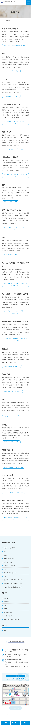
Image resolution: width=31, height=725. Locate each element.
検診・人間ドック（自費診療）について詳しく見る (15, 519)
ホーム (3, 20)
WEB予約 (15, 723)
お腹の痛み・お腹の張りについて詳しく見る (15, 175)
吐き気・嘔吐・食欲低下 (10, 558)
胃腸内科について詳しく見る (11, 366)
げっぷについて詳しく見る (11, 96)
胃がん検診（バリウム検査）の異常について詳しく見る (15, 312)
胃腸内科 (6, 598)
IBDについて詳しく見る (10, 416)
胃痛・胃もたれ (8, 562)
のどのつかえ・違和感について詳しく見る (15, 45)
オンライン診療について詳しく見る (13, 492)
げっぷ (5, 555)
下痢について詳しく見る (10, 201)
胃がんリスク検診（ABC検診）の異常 (13, 580)
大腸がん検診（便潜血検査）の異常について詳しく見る (15, 340)
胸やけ (5, 551)
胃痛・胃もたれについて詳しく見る (13, 149)
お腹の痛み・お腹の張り (10, 565)
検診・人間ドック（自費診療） (12, 619)
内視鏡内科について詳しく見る (12, 391)
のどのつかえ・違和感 (9, 548)
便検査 (5, 608)
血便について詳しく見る (10, 254)
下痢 (5, 569)
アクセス (26, 723)
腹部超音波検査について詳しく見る (13, 467)
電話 (5, 723)
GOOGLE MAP (15, 708)
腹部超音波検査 (8, 612)
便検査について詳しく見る (11, 441)
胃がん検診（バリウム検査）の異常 (13, 583)
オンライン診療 (8, 616)
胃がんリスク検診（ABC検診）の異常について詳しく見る (15, 284)
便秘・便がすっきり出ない (11, 573)
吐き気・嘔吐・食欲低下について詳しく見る (15, 122)
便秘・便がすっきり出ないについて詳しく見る (15, 228)
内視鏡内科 (7, 601)
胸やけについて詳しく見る (11, 71)
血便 (5, 576)
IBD (5, 605)
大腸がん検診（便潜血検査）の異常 (13, 587)
